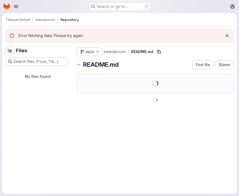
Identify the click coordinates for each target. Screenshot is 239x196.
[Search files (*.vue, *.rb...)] (36, 61)
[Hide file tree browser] (9, 50)
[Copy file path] (159, 51)
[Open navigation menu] (16, 6)
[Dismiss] (227, 35)
